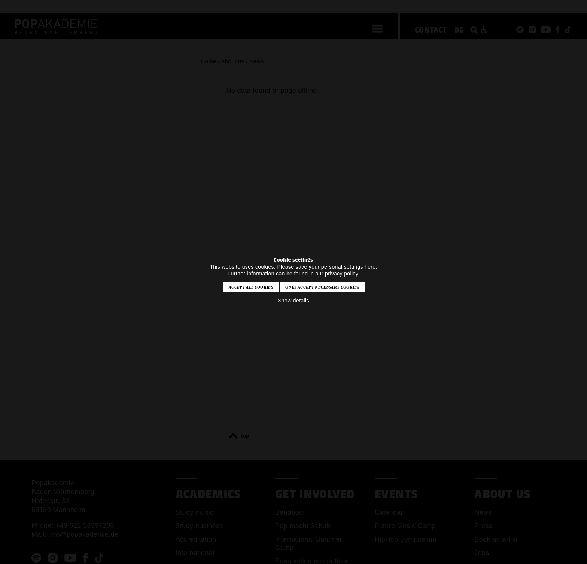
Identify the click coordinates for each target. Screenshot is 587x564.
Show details (293, 301)
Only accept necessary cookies (322, 287)
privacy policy (341, 274)
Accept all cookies (251, 287)
